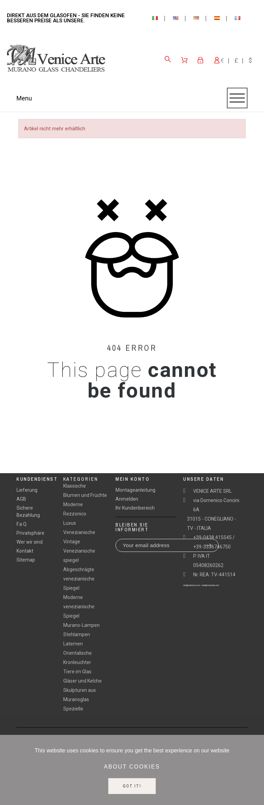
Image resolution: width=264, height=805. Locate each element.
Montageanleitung (135, 490)
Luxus (69, 523)
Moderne (73, 504)
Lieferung (26, 490)
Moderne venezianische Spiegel (79, 607)
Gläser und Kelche (82, 681)
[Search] (168, 59)
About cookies (132, 767)
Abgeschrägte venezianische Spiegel (79, 579)
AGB (21, 499)
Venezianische (79, 532)
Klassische (74, 486)
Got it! (132, 786)
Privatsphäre (30, 533)
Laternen (73, 643)
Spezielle (73, 708)
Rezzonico (74, 513)
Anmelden (127, 499)
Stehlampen (76, 634)
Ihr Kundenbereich (135, 508)
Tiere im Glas (77, 671)
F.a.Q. (22, 524)
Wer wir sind (29, 542)
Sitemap (25, 560)
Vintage (71, 541)
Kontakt (24, 551)
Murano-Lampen (81, 625)
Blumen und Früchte (85, 495)
